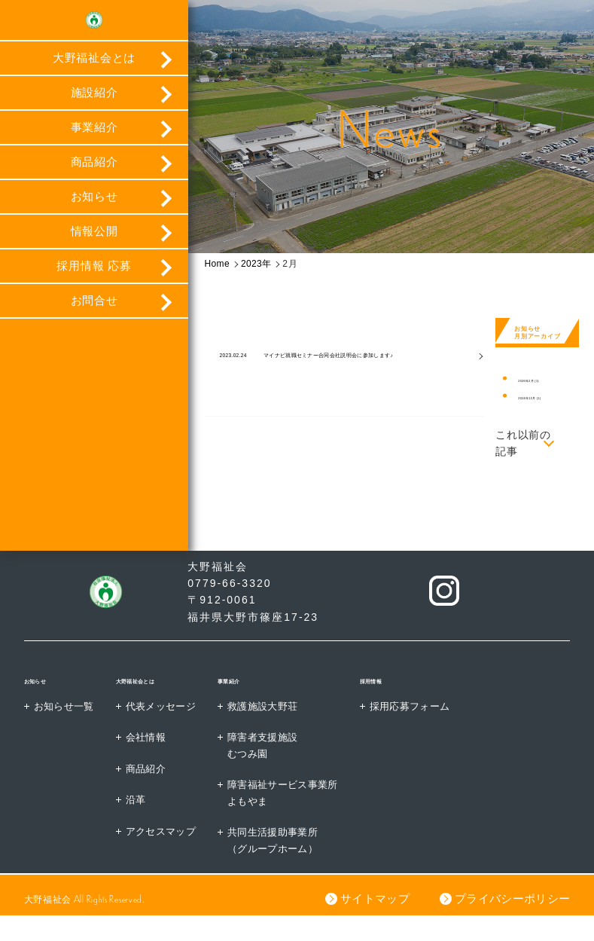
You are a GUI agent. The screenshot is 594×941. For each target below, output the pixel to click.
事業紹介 (94, 139)
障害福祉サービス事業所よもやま (302, 816)
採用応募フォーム (438, 727)
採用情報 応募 (93, 278)
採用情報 (406, 701)
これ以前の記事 (523, 443)
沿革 (143, 823)
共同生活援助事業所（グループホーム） (290, 865)
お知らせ (94, 209)
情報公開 (94, 243)
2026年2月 (539, 380)
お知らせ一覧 (67, 727)
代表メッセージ (170, 727)
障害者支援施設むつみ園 (279, 767)
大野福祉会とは (94, 70)
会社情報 (154, 759)
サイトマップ (371, 924)
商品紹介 (94, 174)
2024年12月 (541, 397)
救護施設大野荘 (279, 727)
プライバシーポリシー (511, 924)
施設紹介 (94, 105)
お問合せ (94, 313)
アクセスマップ (170, 854)
